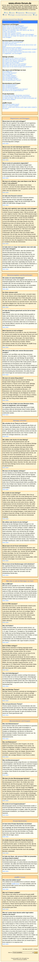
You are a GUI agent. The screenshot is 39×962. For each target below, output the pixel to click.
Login (35, 15)
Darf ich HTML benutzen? (9, 73)
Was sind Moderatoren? (9, 86)
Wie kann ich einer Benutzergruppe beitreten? (15, 89)
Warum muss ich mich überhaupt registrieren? (15, 27)
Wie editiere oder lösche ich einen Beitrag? (14, 59)
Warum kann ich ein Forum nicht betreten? (14, 65)
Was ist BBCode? (7, 71)
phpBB (17, 958)
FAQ (6, 13)
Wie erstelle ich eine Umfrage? (10, 62)
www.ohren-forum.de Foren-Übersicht (12, 19)
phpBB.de (25, 959)
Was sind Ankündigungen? (9, 77)
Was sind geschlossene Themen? (11, 80)
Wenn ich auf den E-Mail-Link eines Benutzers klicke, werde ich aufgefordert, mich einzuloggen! (19, 52)
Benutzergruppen (31, 13)
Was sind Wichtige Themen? (10, 78)
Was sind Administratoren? (9, 84)
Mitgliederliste (20, 13)
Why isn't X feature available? (10, 105)
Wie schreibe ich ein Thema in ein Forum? (14, 58)
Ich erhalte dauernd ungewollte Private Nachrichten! (16, 96)
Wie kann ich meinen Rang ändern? (12, 50)
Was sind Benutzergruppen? (10, 87)
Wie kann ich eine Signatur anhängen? (13, 61)
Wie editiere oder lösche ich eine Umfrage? (14, 64)
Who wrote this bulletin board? (10, 104)
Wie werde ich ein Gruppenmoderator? (13, 90)
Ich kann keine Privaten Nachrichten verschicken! (16, 95)
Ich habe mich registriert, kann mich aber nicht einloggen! (18, 34)
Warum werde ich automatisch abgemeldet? (14, 28)
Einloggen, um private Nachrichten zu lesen (20, 15)
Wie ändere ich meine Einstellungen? (12, 42)
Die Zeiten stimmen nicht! (9, 43)
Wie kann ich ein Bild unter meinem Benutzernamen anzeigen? (19, 49)
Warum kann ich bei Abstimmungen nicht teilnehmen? (17, 66)
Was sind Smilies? (7, 74)
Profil (5, 15)
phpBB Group (15, 883)
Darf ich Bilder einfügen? (9, 75)
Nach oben (5, 143)
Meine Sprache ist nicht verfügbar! (11, 47)
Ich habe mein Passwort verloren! (11, 33)
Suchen (12, 13)
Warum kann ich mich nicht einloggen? (13, 26)
